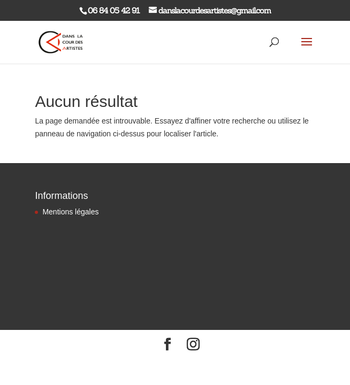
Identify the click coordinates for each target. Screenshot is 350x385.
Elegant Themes (155, 363)
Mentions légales (70, 211)
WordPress (226, 363)
